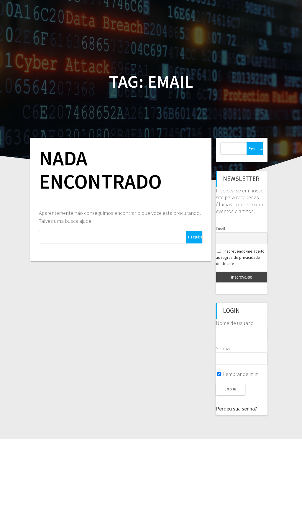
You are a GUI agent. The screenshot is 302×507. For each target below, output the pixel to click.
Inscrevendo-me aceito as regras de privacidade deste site (240, 257)
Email (220, 228)
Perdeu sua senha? (236, 408)
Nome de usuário (235, 323)
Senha (223, 348)
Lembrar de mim (238, 374)
